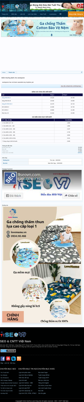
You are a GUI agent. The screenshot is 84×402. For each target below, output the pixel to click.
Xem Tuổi (43, 14)
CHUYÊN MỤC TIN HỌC (28, 369)
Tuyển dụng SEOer (43, 375)
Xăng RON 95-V (6, 97)
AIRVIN (80, 152)
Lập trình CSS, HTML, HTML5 (27, 393)
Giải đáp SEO (4, 393)
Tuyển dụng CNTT (43, 377)
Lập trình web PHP (24, 388)
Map (2, 363)
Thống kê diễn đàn (7, 145)
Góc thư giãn (42, 393)
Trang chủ (5, 14)
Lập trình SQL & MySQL (26, 375)
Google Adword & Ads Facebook (9, 383)
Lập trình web (23, 380)
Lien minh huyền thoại (44, 388)
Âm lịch (5, 163)
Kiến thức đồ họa (24, 377)
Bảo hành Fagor (43, 372)
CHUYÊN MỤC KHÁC (46, 369)
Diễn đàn (14, 14)
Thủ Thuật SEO (5, 372)
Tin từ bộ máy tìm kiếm (7, 390)
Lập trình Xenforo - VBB (26, 383)
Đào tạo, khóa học (43, 380)
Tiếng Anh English (43, 383)
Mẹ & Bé (40, 390)
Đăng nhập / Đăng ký (76, 14)
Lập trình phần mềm (24, 372)
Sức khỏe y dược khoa (44, 385)
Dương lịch (6, 160)
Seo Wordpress (5, 377)
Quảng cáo (5, 205)
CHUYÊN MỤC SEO (8, 369)
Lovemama (52, 14)
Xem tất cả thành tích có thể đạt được (71, 86)
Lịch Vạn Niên (32, 14)
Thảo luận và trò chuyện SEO (8, 385)
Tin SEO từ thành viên (6, 388)
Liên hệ (22, 14)
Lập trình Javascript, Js (25, 390)
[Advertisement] (42, 55)
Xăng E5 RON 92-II (7, 104)
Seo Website (4, 375)
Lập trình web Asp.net (25, 385)
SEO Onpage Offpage (6, 380)
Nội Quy (12, 363)
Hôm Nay (4, 157)
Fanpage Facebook (7, 169)
